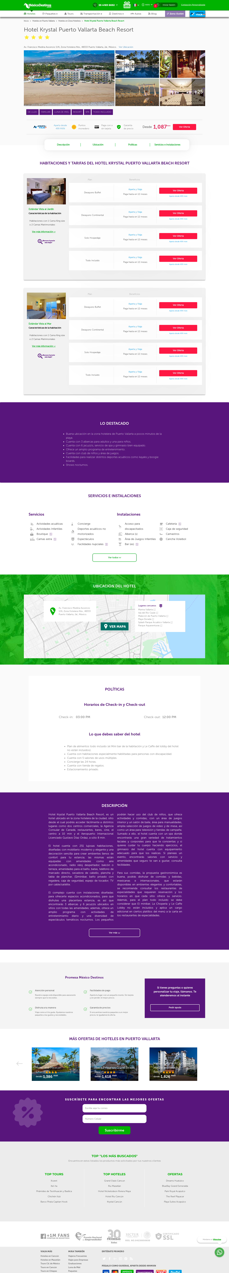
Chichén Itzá (54, 1195)
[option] (55, 1064)
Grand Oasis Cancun (114, 1179)
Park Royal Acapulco (175, 1189)
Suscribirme (114, 1129)
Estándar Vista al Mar (40, 323)
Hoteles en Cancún (50, 1254)
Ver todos (114, 556)
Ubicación (98, 144)
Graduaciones (75, 1262)
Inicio (26, 21)
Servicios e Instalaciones (167, 144)
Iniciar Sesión (169, 5)
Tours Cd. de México (50, 1262)
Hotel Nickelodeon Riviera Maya (114, 1189)
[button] (94, 14)
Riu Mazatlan (114, 1184)
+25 (198, 92)
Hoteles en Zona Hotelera (69, 21)
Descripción (63, 144)
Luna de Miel (74, 1266)
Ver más (114, 931)
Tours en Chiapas (49, 1269)
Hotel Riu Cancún (114, 1195)
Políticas (132, 144)
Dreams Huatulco (175, 1179)
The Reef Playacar (175, 1195)
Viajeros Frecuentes (77, 1254)
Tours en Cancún (49, 1266)
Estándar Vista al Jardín (41, 209)
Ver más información (44, 231)
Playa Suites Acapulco (175, 1200)
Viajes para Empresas (78, 1258)
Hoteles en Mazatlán (50, 1258)
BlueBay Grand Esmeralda (175, 1184)
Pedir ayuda (175, 1006)
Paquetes (72, 1269)
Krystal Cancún (114, 1200)
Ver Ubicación (126, 47)
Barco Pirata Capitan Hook (54, 1200)
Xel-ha (54, 1184)
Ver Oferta (184, 127)
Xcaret (54, 1179)
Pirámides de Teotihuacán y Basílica (54, 1189)
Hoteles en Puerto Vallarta (43, 21)
